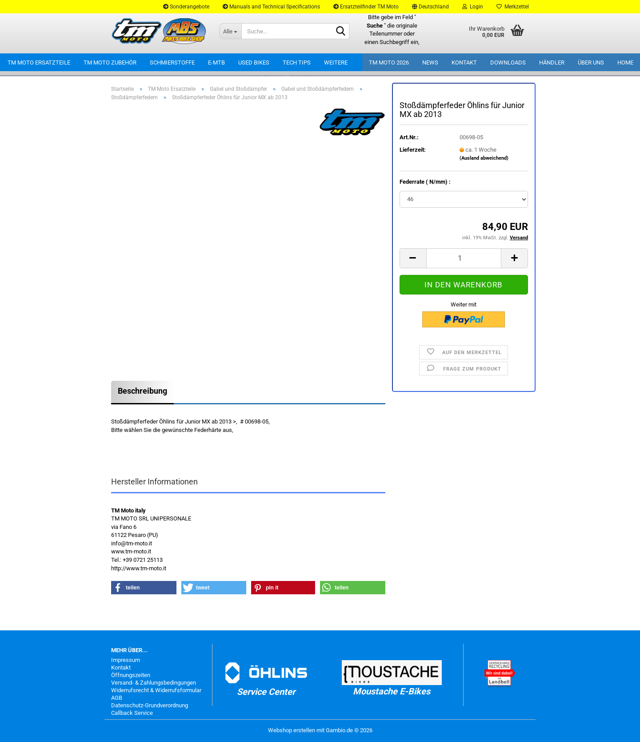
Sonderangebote (186, 7)
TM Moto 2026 (389, 62)
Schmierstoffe (172, 62)
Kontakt (464, 62)
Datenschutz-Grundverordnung (149, 705)
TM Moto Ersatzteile (39, 62)
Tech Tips (297, 62)
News (430, 62)
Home (625, 62)
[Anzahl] (463, 258)
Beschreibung (142, 390)
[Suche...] (230, 31)
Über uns (591, 62)
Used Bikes (253, 62)
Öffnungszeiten (130, 675)
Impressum (125, 660)
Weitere (336, 62)
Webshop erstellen (291, 730)
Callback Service (132, 713)
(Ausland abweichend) (484, 158)
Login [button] (472, 7)
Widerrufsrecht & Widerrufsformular (156, 690)
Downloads (508, 62)
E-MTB (216, 62)
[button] (430, 6)
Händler (551, 62)
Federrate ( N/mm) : (425, 181)
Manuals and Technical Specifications (271, 7)
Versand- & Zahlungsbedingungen (153, 683)
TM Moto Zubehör (110, 62)
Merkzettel (512, 7)
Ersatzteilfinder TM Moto (366, 7)
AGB (116, 698)
